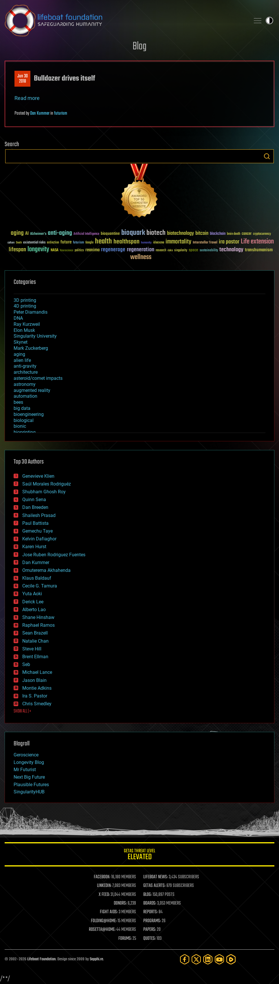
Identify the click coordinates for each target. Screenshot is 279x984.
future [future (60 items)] (65, 242)
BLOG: (147, 895)
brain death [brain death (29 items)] (233, 234)
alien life (22, 360)
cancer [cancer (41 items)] (247, 234)
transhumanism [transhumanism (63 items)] (259, 250)
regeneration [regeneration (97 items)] (140, 249)
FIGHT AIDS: (109, 912)
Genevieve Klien (38, 476)
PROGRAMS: (152, 921)
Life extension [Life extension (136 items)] (257, 241)
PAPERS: (149, 929)
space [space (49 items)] (193, 250)
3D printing (25, 300)
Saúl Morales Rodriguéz (46, 484)
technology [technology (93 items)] (231, 250)
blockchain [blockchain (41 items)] (217, 234)
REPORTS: (150, 912)
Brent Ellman (35, 656)
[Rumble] (231, 959)
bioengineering (29, 414)
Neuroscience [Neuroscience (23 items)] (66, 250)
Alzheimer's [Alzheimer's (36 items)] (38, 234)
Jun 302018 (22, 79)
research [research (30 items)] (161, 250)
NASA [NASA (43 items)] (54, 250)
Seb (26, 664)
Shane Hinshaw (38, 617)
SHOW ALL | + (22, 711)
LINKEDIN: (104, 886)
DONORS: (120, 903)
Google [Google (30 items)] (89, 243)
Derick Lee (32, 601)
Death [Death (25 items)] (19, 242)
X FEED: (104, 895)
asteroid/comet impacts (38, 378)
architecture (26, 372)
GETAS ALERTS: (154, 886)
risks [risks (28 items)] (170, 250)
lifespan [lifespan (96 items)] (17, 249)
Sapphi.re (96, 959)
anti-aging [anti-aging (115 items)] (60, 233)
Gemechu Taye (37, 531)
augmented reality (32, 390)
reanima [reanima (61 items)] (92, 250)
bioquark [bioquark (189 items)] (133, 233)
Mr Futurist (25, 769)
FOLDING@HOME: (104, 921)
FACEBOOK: (102, 877)
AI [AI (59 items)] (27, 234)
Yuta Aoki (32, 593)
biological (24, 420)
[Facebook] (184, 959)
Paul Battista (35, 523)
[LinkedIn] (207, 959)
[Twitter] (196, 959)
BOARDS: (149, 903)
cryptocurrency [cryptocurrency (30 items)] (262, 234)
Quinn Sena (34, 499)
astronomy (25, 384)
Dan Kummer (39, 113)
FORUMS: (125, 938)
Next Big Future (29, 777)
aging (19, 354)
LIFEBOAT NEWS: (155, 877)
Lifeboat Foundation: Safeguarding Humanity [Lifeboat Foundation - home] (125, 20)
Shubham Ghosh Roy (44, 491)
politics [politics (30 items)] (79, 250)
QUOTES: (149, 938)
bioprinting (25, 432)
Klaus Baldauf (36, 578)
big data (22, 408)
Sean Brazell (35, 633)
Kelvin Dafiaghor (39, 539)
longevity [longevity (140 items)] (38, 249)
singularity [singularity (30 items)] (180, 250)
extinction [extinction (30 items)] (53, 243)
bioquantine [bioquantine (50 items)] (110, 233)
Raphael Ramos (38, 625)
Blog (139, 46)
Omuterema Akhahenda (46, 570)
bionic (20, 426)
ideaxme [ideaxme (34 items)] (158, 243)
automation (25, 396)
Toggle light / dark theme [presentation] (269, 20)
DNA (18, 318)
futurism (60, 113)
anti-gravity (25, 366)
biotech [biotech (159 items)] (156, 233)
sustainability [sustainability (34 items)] (209, 251)
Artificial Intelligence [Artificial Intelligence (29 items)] (86, 234)
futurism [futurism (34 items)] (78, 243)
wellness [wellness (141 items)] (140, 257)
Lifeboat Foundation (41, 959)
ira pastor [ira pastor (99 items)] (229, 242)
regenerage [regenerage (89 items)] (113, 250)
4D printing (25, 306)
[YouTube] (219, 959)
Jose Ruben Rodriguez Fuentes (53, 554)
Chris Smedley (37, 703)
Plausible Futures (31, 784)
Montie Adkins (37, 688)
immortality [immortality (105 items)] (178, 241)
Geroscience (26, 755)
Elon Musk (24, 330)
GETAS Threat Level (139, 855)
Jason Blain (34, 680)
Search (267, 156)
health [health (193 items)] (103, 241)
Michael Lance (37, 672)
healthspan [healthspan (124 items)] (126, 241)
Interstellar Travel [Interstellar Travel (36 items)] (205, 243)
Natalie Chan (35, 641)
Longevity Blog (29, 762)
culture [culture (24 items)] (11, 242)
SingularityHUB (29, 792)
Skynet (20, 342)
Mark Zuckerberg (31, 348)
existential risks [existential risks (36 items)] (34, 243)
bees (18, 402)
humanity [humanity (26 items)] (146, 243)
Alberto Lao (34, 609)
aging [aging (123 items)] (17, 233)
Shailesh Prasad (39, 515)
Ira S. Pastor (34, 696)
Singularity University (35, 336)
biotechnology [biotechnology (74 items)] (180, 233)
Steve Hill (31, 649)
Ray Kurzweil (27, 324)
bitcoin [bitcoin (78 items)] (201, 233)
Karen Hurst (34, 546)
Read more (27, 98)
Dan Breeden (35, 507)
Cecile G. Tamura (39, 586)
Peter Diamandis (30, 312)
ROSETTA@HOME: (102, 929)
